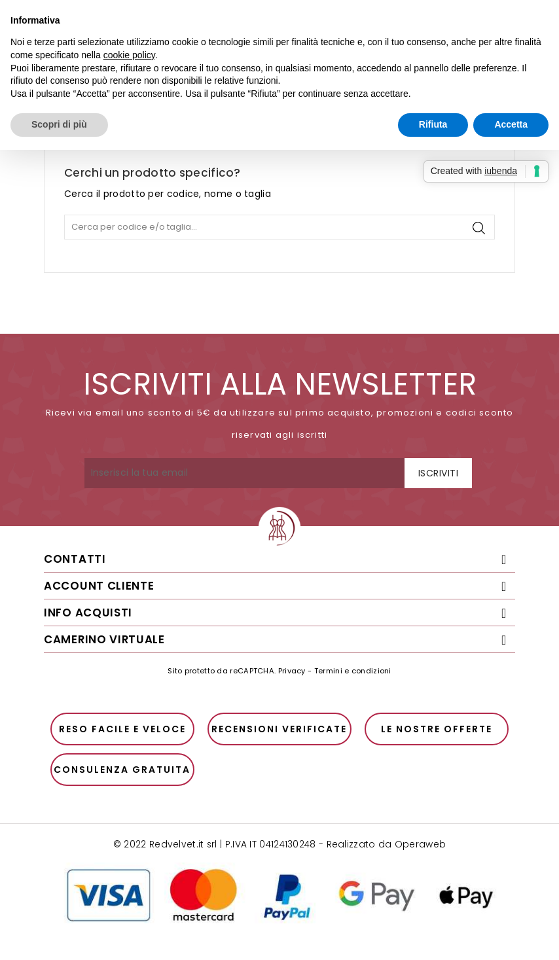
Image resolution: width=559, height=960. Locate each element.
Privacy (292, 671)
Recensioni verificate (279, 729)
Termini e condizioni (352, 671)
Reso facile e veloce (122, 729)
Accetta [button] (511, 124)
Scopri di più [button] (59, 124)
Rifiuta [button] (433, 124)
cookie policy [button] (129, 55)
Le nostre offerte (436, 729)
